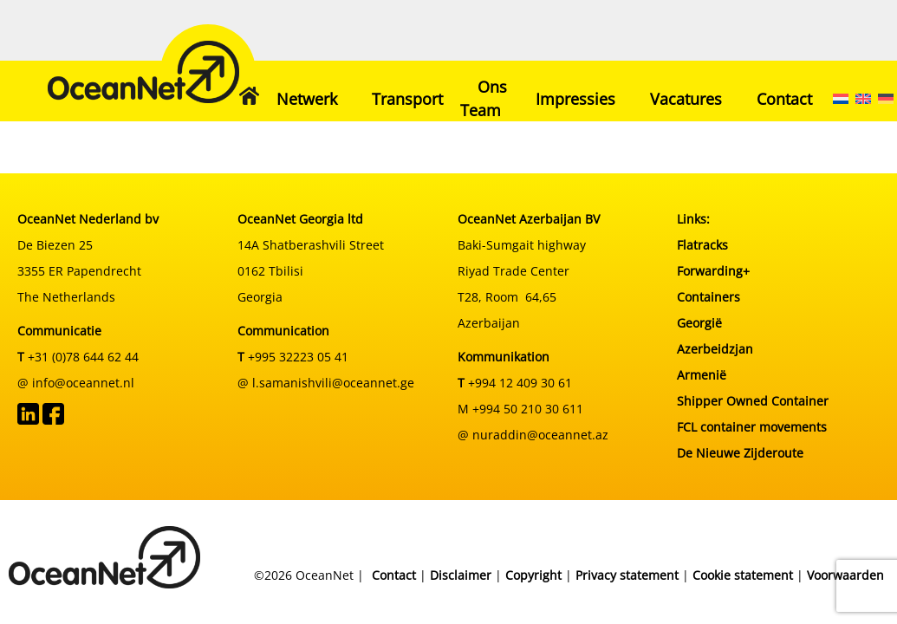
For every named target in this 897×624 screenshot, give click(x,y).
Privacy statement (627, 575)
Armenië (701, 375)
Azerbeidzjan (715, 349)
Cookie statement (742, 575)
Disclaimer (460, 575)
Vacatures (686, 98)
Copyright (533, 575)
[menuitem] (840, 98)
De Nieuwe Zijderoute (740, 453)
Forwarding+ (713, 271)
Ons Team (483, 98)
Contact (784, 98)
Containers (708, 297)
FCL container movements (752, 427)
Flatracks (702, 245)
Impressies (575, 98)
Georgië (699, 323)
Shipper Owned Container (753, 401)
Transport (407, 98)
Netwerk (306, 98)
